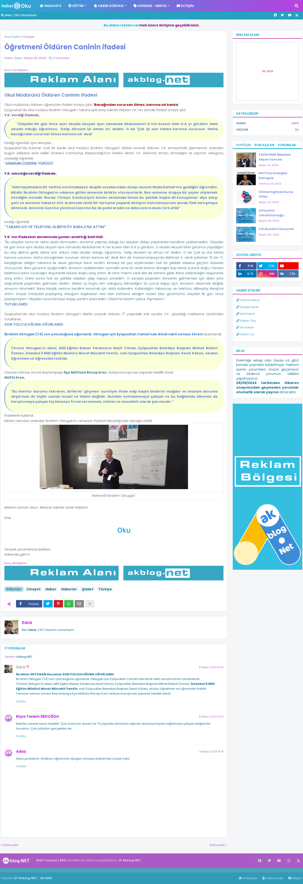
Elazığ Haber (247, 307)
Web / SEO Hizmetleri (19, 15)
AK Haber (245, 327)
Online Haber (248, 300)
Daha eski (217, 845)
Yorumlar (287, 145)
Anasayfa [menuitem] (50, 5)
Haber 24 (245, 334)
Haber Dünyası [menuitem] (109, 5)
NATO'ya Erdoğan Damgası (273, 175)
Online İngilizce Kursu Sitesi (276, 194)
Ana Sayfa (12, 37)
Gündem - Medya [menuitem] (150, 5)
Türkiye (105, 589)
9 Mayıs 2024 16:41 (211, 751)
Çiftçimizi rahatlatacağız (271, 212)
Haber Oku (246, 320)
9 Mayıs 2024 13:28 (211, 667)
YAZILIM (267, 129)
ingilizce (48, 870)
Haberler (69, 589)
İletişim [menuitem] (185, 5)
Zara (27, 622)
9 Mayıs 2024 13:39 (211, 716)
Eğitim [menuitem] (76, 5)
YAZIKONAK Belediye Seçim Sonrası (275, 157)
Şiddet (87, 589)
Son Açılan (264, 145)
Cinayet (28, 37)
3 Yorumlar (61, 58)
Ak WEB (267, 71)
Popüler (243, 145)
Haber (50, 589)
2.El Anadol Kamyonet (276, 229)
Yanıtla (21, 701)
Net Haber (245, 313)
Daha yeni (10, 845)
